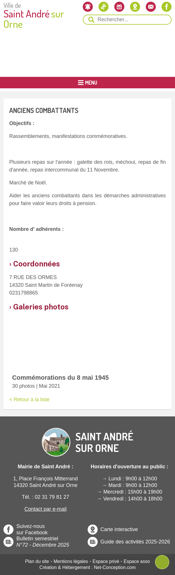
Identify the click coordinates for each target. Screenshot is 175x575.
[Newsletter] (88, 7)
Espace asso (137, 561)
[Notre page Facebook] (167, 7)
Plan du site (37, 561)
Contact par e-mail (45, 509)
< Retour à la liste (29, 399)
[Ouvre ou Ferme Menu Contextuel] (162, 562)
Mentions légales (71, 561)
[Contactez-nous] (151, 7)
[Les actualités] (104, 7)
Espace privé (106, 561)
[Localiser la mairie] (135, 7)
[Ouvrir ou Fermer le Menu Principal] (87, 83)
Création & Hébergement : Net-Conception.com (87, 567)
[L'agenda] (119, 7)
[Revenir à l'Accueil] (87, 437)
